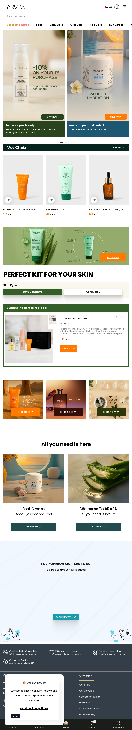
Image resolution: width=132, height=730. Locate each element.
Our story (84, 684)
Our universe (86, 690)
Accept (15, 716)
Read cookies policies (34, 708)
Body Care (56, 25)
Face (39, 25)
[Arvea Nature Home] (16, 6)
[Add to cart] (8, 200)
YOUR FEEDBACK (66, 616)
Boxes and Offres (18, 25)
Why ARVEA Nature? (91, 708)
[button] (61, 142)
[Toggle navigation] (123, 5)
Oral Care (76, 25)
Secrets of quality (89, 696)
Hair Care (96, 25)
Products (84, 702)
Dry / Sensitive (32, 292)
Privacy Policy (87, 714)
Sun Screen (116, 25)
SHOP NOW (113, 257)
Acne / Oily (93, 292)
